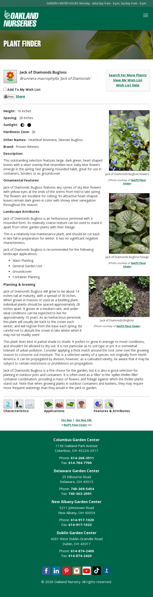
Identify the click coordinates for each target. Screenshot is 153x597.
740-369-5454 (82, 488)
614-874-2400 (82, 551)
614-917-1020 (82, 519)
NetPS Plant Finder (128, 326)
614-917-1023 (80, 524)
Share (20, 96)
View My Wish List (128, 80)
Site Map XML (83, 420)
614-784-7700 (80, 462)
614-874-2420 (80, 555)
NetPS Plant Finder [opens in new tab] (75, 424)
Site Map (66, 420)
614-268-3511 (82, 458)
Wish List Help (127, 85)
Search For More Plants (128, 75)
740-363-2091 (80, 493)
